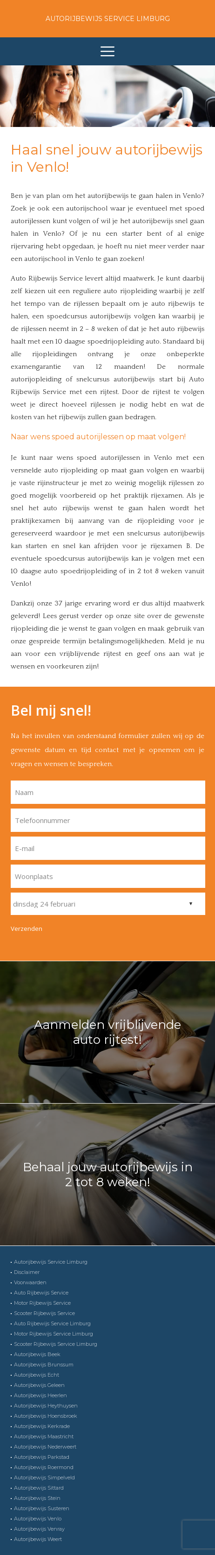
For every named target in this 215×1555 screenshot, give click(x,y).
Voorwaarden (30, 1282)
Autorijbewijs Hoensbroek (45, 1416)
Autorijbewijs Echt (36, 1375)
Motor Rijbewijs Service (42, 1303)
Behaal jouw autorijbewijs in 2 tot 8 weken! (108, 1174)
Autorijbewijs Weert (38, 1539)
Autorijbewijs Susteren (41, 1508)
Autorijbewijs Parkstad (41, 1457)
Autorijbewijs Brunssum (44, 1364)
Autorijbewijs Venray (39, 1529)
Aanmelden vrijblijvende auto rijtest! (107, 1032)
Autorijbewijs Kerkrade (42, 1426)
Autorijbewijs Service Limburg (108, 18)
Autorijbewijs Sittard (39, 1488)
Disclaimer (27, 1272)
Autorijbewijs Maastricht (44, 1436)
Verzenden (26, 928)
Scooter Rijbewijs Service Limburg (55, 1344)
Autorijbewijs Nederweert (45, 1446)
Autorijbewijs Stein (37, 1498)
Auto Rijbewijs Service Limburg (52, 1323)
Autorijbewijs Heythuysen (46, 1405)
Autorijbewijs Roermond (44, 1467)
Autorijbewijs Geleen (39, 1385)
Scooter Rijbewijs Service (44, 1313)
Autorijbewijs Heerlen (40, 1395)
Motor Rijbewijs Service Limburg (53, 1333)
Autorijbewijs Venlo (37, 1518)
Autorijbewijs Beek (37, 1354)
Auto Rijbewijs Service (41, 1292)
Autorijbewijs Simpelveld (44, 1477)
